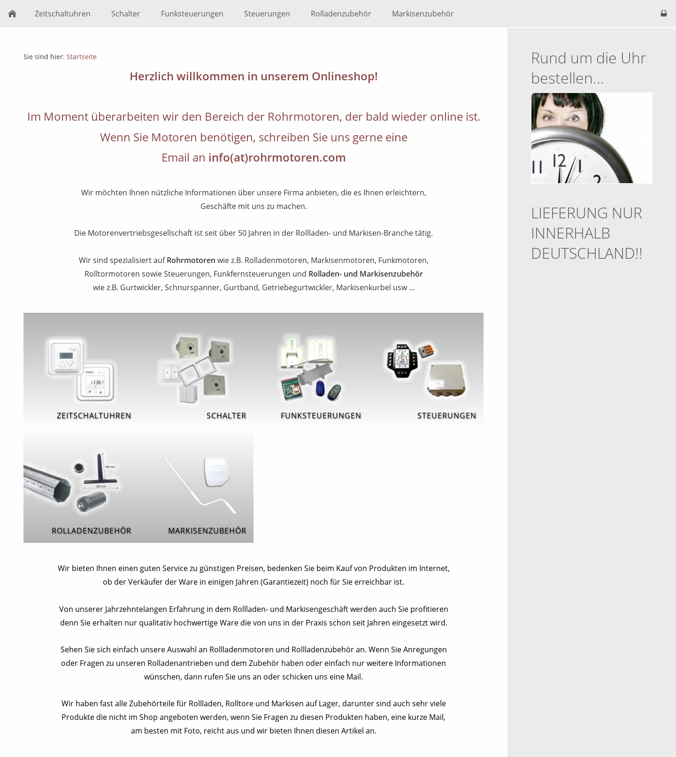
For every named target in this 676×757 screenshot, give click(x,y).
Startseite (82, 56)
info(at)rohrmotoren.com (277, 157)
